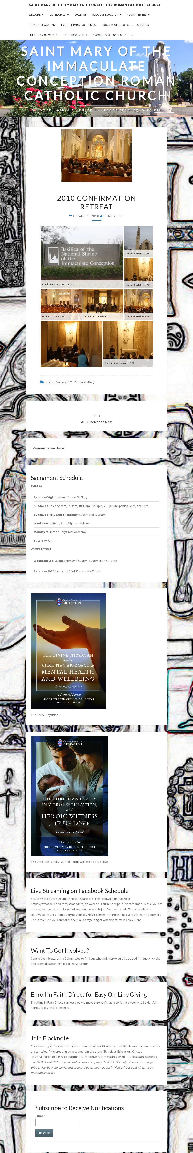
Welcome (35, 14)
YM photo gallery (81, 382)
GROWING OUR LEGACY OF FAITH (111, 35)
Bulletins (81, 14)
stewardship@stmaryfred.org (68, 964)
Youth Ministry (136, 14)
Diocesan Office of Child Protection (125, 25)
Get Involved (57, 14)
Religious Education (105, 14)
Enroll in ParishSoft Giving (78, 25)
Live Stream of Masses (43, 35)
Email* (57, 1120)
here (66, 1008)
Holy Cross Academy (42, 25)
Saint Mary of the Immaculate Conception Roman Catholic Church (95, 4)
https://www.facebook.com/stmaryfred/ (58, 904)
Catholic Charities (75, 35)
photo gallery (55, 382)
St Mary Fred (114, 216)
